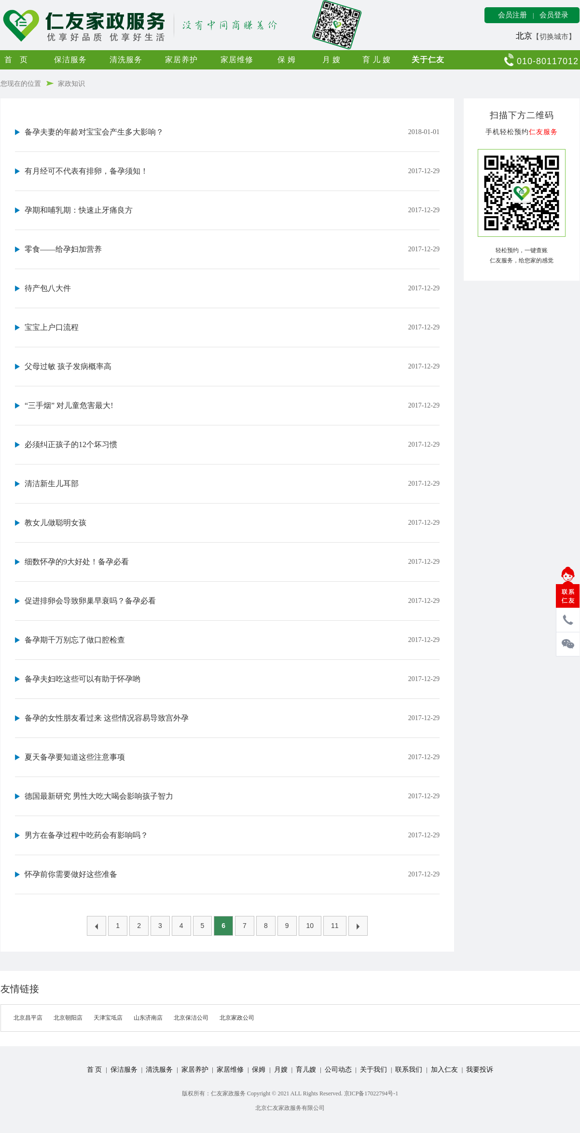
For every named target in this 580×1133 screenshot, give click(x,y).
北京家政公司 (237, 1017)
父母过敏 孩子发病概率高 (68, 366)
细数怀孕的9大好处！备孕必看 (77, 562)
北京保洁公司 (191, 1017)
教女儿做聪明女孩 (55, 523)
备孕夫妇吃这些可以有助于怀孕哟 (82, 679)
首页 (19, 59)
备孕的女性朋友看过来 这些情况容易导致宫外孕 (107, 718)
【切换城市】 (554, 37)
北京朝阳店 (68, 1017)
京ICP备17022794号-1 (371, 1093)
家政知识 (71, 83)
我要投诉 (479, 1069)
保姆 (287, 59)
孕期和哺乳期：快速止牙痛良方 (79, 210)
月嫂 (332, 59)
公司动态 (338, 1069)
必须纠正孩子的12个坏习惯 (71, 444)
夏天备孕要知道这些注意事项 (75, 757)
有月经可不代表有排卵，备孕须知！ (86, 171)
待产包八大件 (48, 288)
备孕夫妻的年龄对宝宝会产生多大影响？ (94, 132)
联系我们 (408, 1069)
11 (335, 925)
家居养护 (181, 59)
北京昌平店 (28, 1017)
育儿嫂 (377, 59)
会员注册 (512, 15)
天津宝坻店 (108, 1017)
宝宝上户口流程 (52, 327)
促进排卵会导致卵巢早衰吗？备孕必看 (90, 601)
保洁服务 (70, 59)
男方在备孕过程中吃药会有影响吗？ (86, 835)
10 (310, 925)
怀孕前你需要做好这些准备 (71, 874)
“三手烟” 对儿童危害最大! (69, 405)
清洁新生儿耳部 (52, 483)
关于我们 (373, 1069)
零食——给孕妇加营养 (63, 249)
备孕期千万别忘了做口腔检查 (75, 640)
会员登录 (553, 15)
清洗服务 (126, 59)
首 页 (94, 1069)
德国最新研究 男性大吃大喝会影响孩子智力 (99, 796)
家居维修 (237, 59)
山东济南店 (148, 1017)
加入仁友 (444, 1069)
